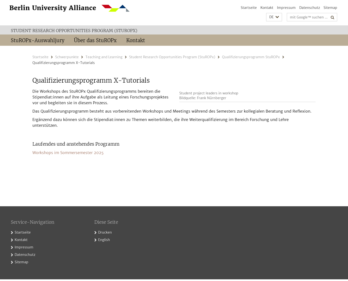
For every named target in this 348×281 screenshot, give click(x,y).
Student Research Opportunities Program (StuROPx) (74, 30)
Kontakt (266, 8)
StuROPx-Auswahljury (37, 40)
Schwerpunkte (67, 57)
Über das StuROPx (95, 40)
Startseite (249, 8)
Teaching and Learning (103, 57)
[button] (274, 17)
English (104, 242)
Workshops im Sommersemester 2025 (68, 164)
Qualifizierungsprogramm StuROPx (251, 57)
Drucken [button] (105, 234)
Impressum (286, 8)
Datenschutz (309, 8)
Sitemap (330, 8)
